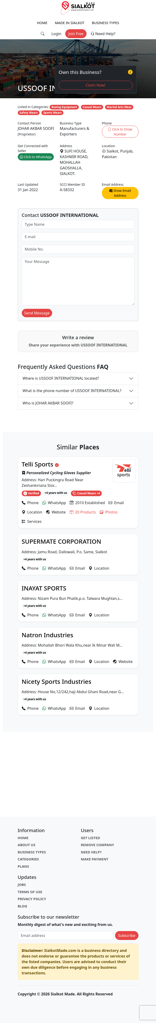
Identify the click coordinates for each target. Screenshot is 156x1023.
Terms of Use (30, 891)
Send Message (37, 313)
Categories (28, 859)
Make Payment (95, 859)
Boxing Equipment (64, 107)
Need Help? (103, 33)
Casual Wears (92, 107)
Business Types (105, 22)
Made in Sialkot (69, 22)
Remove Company (97, 844)
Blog (22, 906)
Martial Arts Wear (119, 107)
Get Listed (90, 837)
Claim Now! (95, 85)
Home (42, 22)
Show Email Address (120, 193)
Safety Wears (28, 113)
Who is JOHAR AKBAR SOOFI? (48, 403)
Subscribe (126, 935)
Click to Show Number (120, 131)
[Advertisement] (78, 774)
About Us (27, 844)
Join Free (75, 33)
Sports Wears (52, 113)
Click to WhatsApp (36, 157)
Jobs (22, 884)
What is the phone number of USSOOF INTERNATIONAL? (72, 390)
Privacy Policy (32, 898)
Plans (23, 866)
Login (56, 33)
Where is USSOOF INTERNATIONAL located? (61, 378)
